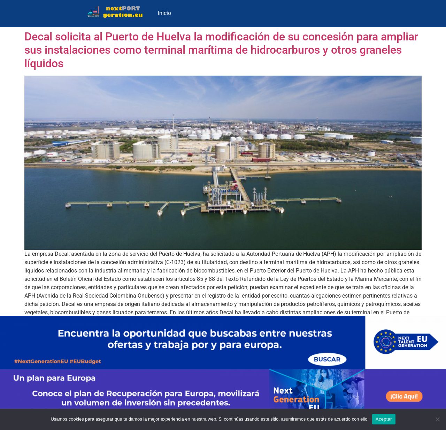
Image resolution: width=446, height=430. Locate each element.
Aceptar (384, 419)
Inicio (164, 13)
